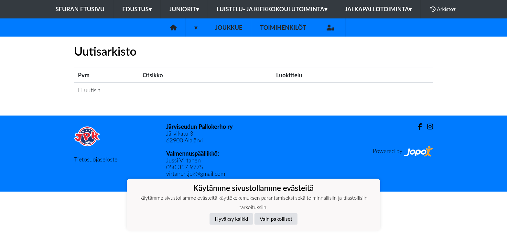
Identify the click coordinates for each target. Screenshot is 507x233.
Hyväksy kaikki (231, 219)
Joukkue (228, 27)
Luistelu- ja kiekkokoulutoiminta (272, 9)
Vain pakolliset (276, 219)
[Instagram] (427, 126)
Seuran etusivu (80, 9)
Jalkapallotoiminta (378, 9)
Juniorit (184, 9)
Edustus (136, 9)
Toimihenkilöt (283, 27)
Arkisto (443, 9)
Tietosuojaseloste (95, 159)
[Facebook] (417, 126)
